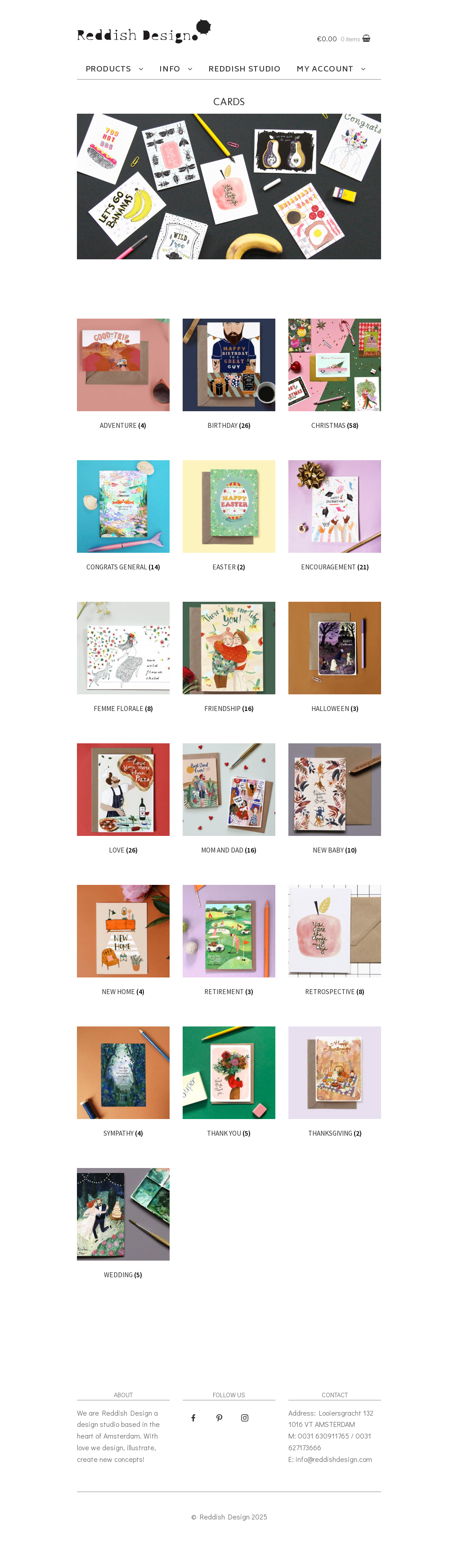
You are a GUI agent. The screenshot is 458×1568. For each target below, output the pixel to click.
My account (324, 69)
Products (108, 69)
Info (169, 69)
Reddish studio (244, 69)
